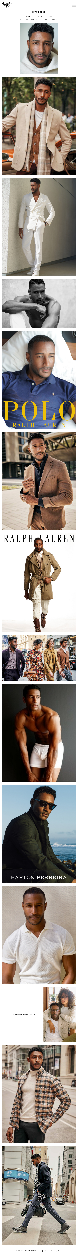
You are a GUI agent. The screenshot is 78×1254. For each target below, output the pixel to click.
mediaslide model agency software (52, 1251)
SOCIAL (49, 16)
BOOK (28, 16)
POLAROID (38, 16)
